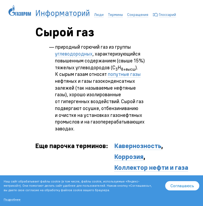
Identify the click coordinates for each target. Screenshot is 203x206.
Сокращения (137, 14)
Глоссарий (167, 14)
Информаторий (62, 13)
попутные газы (124, 74)
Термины (115, 14)
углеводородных (74, 54)
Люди (99, 14)
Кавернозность (137, 146)
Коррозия (129, 157)
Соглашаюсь (182, 185)
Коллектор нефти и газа (151, 167)
